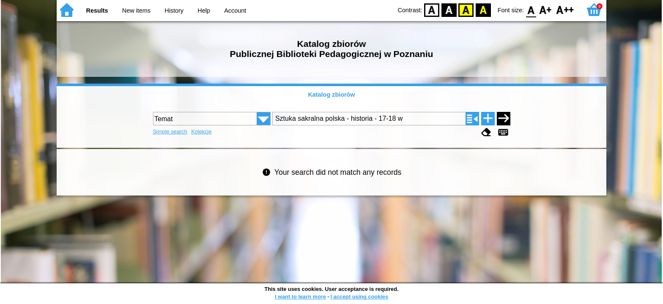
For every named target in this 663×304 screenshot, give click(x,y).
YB (466, 9)
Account (235, 10)
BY (483, 9)
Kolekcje (201, 131)
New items (136, 10)
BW (449, 9)
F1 (546, 9)
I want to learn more (300, 296)
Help (203, 10)
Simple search (170, 131)
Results (97, 10)
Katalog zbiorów (331, 94)
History (174, 10)
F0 (531, 9)
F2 (565, 9)
